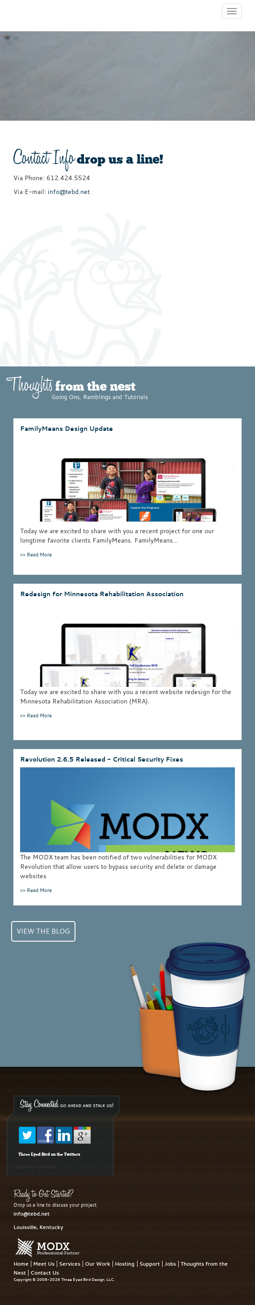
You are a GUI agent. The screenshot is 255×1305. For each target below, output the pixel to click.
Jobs (170, 1264)
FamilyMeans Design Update (66, 428)
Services (69, 1264)
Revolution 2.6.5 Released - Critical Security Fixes (101, 759)
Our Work (97, 1264)
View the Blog (43, 930)
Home (21, 1264)
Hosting (124, 1264)
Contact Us (44, 1273)
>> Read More (36, 554)
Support (149, 1264)
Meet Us (43, 1264)
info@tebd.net (69, 191)
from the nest (71, 387)
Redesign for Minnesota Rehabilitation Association (102, 593)
